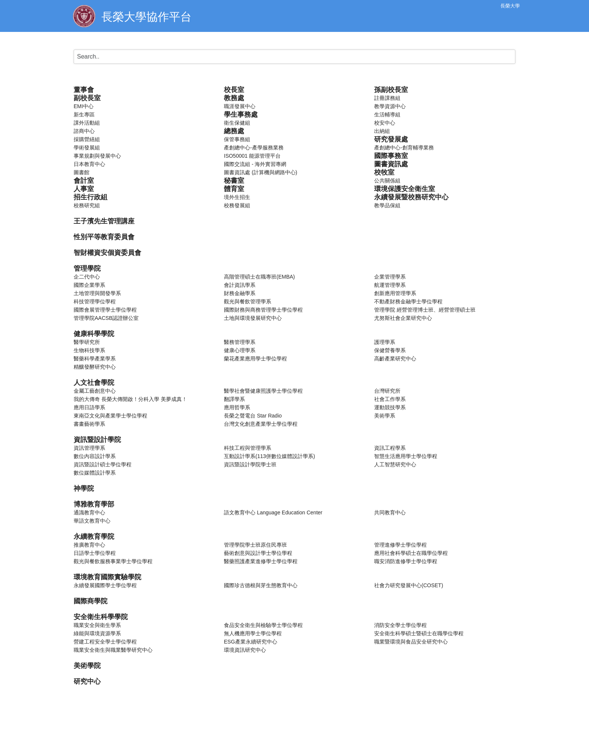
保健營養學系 (390, 350)
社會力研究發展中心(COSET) (408, 585)
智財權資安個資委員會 (107, 252)
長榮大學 (510, 6)
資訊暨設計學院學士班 (250, 464)
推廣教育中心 (89, 545)
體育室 (234, 189)
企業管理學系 (390, 277)
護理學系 (384, 342)
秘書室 (234, 180)
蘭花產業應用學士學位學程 (255, 359)
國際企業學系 (89, 285)
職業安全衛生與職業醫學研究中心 (113, 650)
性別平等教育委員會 (104, 237)
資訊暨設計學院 (97, 439)
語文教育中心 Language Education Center (273, 512)
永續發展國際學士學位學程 (105, 585)
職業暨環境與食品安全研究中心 (411, 642)
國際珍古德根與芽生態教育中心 (261, 585)
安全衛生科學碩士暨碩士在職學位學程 (419, 633)
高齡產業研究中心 (395, 359)
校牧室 (384, 172)
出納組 (382, 131)
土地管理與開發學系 (97, 293)
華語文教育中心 (92, 521)
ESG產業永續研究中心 (250, 642)
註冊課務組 (387, 98)
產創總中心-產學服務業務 (254, 148)
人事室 (84, 189)
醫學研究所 (87, 342)
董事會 (84, 89)
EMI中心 (84, 106)
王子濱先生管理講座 (104, 221)
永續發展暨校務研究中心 (411, 197)
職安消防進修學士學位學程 (405, 561)
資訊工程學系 (390, 448)
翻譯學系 (234, 399)
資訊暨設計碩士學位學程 (102, 464)
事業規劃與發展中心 (97, 156)
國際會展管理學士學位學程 (105, 310)
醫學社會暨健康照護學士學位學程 (263, 391)
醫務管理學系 (239, 342)
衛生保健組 (237, 123)
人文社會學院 (94, 382)
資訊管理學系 (89, 448)
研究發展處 (391, 139)
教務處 (234, 98)
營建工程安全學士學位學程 (105, 642)
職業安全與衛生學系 (97, 625)
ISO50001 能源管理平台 (252, 156)
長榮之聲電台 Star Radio (253, 416)
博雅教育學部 (94, 504)
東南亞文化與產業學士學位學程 (110, 416)
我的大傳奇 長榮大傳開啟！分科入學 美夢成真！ (130, 399)
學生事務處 (241, 114)
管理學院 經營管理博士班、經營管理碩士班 (425, 310)
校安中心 (384, 123)
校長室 (234, 89)
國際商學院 (90, 601)
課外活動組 (87, 123)
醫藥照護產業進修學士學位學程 (261, 561)
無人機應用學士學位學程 (253, 633)
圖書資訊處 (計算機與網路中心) (260, 172)
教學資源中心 (390, 106)
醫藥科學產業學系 (95, 359)
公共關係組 (387, 181)
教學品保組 (387, 205)
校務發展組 (237, 205)
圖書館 (81, 172)
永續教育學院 (94, 536)
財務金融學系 (239, 293)
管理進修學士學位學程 (400, 545)
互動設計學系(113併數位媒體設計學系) (269, 456)
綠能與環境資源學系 (97, 633)
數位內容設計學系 (95, 456)
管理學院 (87, 268)
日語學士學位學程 (95, 553)
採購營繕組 (87, 139)
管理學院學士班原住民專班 (255, 545)
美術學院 (87, 665)
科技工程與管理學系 (247, 448)
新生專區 (84, 115)
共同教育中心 (390, 512)
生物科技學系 (89, 350)
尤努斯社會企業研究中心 (403, 318)
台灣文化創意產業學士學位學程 (261, 424)
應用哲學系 (237, 407)
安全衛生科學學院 (101, 617)
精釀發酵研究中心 (95, 367)
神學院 (84, 488)
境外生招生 (237, 197)
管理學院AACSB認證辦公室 (106, 318)
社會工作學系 (390, 399)
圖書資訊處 (391, 164)
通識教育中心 (89, 512)
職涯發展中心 (239, 106)
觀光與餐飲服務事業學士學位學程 (113, 561)
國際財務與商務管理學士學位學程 (263, 310)
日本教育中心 (89, 164)
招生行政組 (90, 197)
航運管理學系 (390, 285)
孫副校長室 (391, 89)
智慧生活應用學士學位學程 (405, 456)
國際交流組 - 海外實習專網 (255, 164)
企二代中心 (87, 277)
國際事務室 (391, 156)
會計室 (84, 180)
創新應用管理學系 (395, 293)
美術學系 (384, 416)
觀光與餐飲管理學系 (247, 301)
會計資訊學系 (239, 285)
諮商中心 (84, 131)
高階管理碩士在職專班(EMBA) (259, 277)
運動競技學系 (390, 407)
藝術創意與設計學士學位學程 (258, 553)
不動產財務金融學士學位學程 (408, 301)
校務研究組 (87, 205)
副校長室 (87, 98)
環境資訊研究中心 (245, 650)
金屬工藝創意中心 (95, 391)
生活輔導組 (387, 115)
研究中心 (87, 681)
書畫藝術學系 (89, 424)
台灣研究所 (387, 391)
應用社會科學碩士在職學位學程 (411, 553)
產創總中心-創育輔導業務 (404, 148)
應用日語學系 (89, 407)
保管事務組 (237, 139)
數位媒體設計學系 (95, 473)
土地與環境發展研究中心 (253, 318)
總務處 (234, 131)
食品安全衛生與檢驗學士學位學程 (263, 625)
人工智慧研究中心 (395, 464)
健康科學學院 (94, 334)
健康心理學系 (239, 350)
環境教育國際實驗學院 (107, 577)
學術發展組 (87, 148)
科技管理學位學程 (95, 301)
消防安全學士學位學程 (400, 625)
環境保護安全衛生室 (404, 189)
